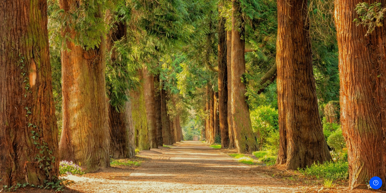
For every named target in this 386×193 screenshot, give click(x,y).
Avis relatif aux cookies (57, 188)
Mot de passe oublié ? (88, 139)
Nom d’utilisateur (23, 86)
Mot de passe (20, 113)
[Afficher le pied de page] (375, 182)
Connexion (56, 154)
